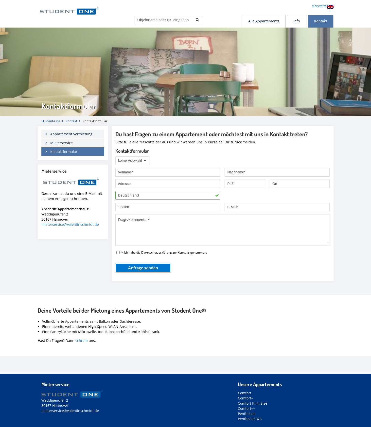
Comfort (244, 393)
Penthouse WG (250, 418)
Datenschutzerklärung (156, 252)
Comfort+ (245, 398)
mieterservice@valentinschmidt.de (70, 224)
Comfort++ (246, 408)
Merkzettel (319, 6)
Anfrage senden (143, 268)
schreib (81, 340)
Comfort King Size (252, 403)
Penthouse (246, 413)
